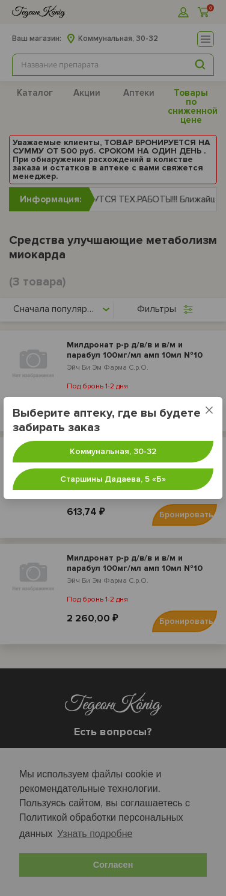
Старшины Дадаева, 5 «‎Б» (113, 479)
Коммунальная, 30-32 (113, 451)
